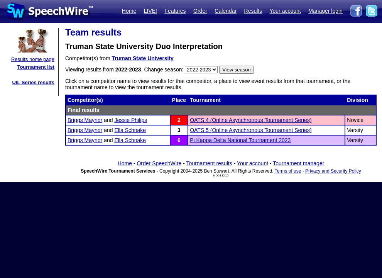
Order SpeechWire (159, 163)
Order (200, 11)
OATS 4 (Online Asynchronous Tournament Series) (250, 120)
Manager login (325, 11)
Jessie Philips (130, 120)
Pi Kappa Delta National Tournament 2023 (240, 140)
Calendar (226, 11)
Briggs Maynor (85, 120)
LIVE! (150, 11)
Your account (285, 11)
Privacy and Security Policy (333, 171)
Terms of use (288, 171)
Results (253, 11)
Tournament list (35, 67)
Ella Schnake (130, 130)
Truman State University (143, 58)
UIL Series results (33, 82)
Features (175, 11)
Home (129, 11)
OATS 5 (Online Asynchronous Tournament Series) (250, 130)
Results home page (32, 59)
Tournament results (209, 163)
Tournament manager (298, 163)
